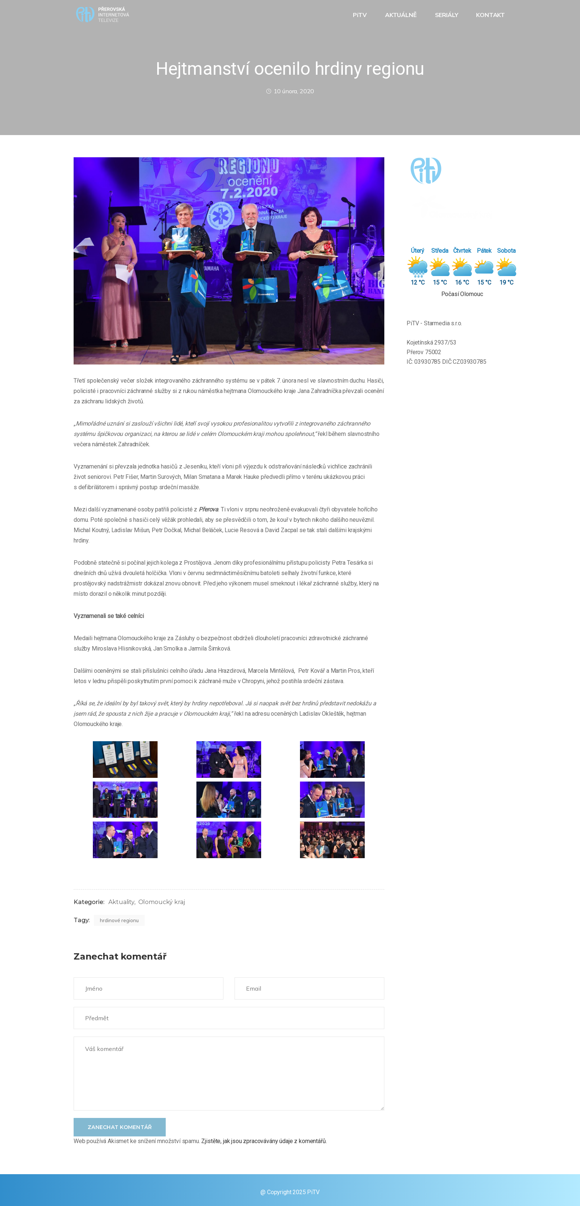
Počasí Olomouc (462, 294)
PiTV (360, 15)
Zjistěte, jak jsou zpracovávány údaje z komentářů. (264, 1141)
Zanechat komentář (120, 1127)
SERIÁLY (447, 15)
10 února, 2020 (290, 91)
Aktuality (121, 902)
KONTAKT (491, 15)
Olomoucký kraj (161, 902)
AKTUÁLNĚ (401, 15)
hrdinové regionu (119, 920)
